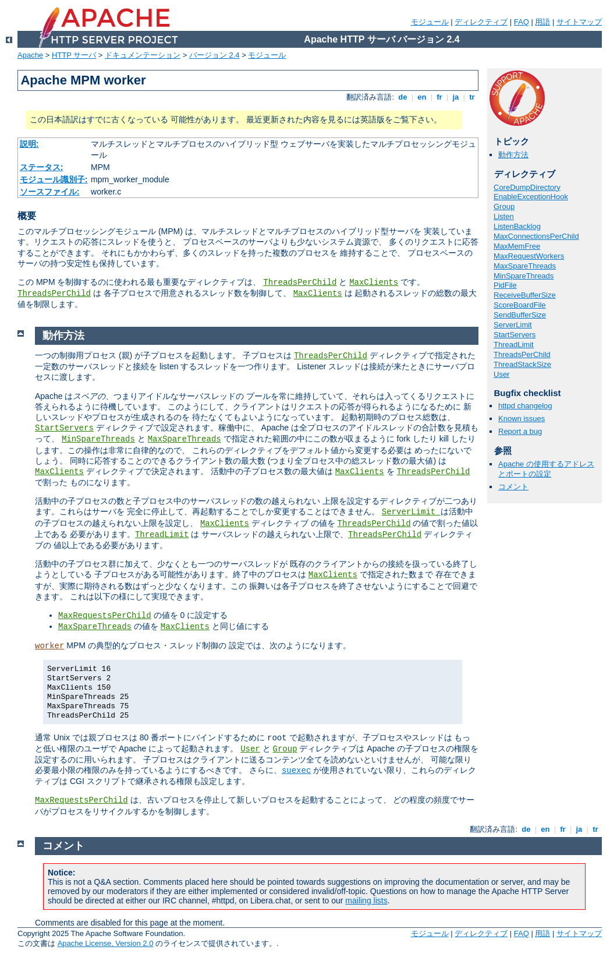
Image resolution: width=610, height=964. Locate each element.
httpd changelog (525, 405)
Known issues (521, 418)
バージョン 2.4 (214, 55)
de (402, 97)
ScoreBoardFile (520, 305)
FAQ (521, 21)
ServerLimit (513, 324)
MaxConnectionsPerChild (536, 236)
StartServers (514, 334)
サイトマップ (579, 21)
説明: (29, 144)
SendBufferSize (520, 314)
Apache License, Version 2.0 (106, 943)
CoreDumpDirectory (527, 187)
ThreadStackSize (522, 364)
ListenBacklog (517, 226)
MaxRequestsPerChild (104, 615)
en (422, 97)
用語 (542, 21)
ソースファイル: (50, 191)
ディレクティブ (481, 21)
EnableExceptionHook (531, 196)
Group (504, 206)
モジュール (430, 21)
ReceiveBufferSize (525, 295)
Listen (504, 216)
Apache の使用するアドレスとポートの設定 (546, 469)
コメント (513, 486)
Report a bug (520, 431)
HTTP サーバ (74, 55)
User (501, 374)
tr (472, 97)
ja (456, 97)
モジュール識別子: (54, 179)
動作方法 (513, 154)
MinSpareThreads (524, 275)
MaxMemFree (517, 246)
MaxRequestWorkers (529, 256)
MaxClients (373, 282)
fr (440, 97)
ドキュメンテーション (142, 55)
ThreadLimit (514, 344)
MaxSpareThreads (525, 266)
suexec (296, 770)
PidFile (505, 285)
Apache (30, 55)
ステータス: (41, 167)
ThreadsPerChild (299, 282)
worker (49, 646)
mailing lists (366, 900)
